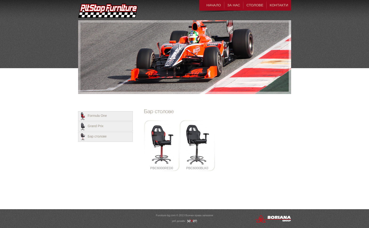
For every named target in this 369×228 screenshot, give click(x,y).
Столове (254, 5)
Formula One (97, 116)
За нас (233, 5)
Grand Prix (96, 126)
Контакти (279, 5)
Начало (213, 5)
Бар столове (97, 136)
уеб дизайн (184, 221)
